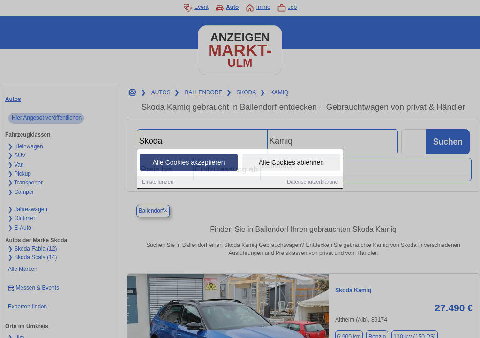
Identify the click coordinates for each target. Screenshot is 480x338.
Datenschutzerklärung (312, 182)
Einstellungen (157, 182)
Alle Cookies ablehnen (291, 163)
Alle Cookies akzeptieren (188, 163)
